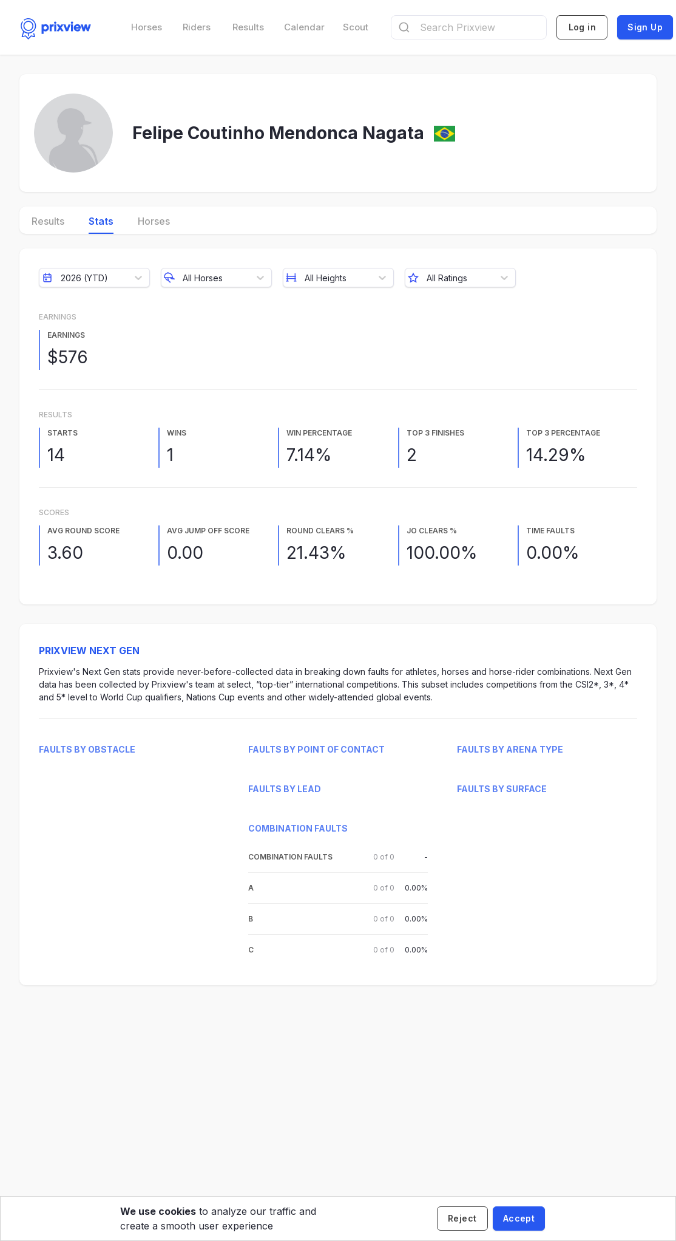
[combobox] (469, 27)
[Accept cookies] (519, 1218)
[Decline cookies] (462, 1218)
